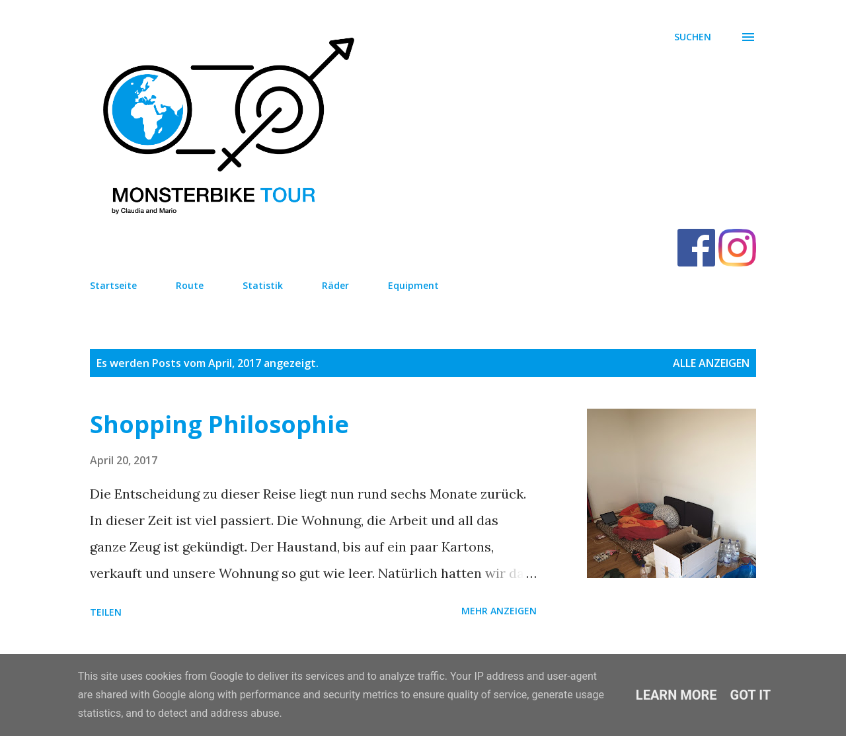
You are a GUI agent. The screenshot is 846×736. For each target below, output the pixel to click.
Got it (750, 695)
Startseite (113, 285)
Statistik (263, 285)
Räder (335, 285)
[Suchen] (692, 37)
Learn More (676, 695)
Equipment (413, 285)
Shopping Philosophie (219, 424)
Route (190, 285)
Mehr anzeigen (499, 610)
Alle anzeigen (711, 363)
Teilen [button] (106, 612)
